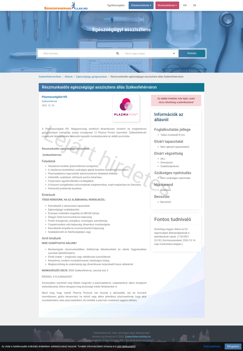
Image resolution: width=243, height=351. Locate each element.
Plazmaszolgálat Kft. (55, 96)
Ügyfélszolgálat (116, 5)
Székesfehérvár (49, 101)
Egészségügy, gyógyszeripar (91, 76)
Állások (69, 76)
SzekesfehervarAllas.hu (138, 336)
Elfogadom (233, 346)
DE (194, 5)
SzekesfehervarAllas (50, 76)
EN (185, 5)
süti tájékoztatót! (126, 346)
